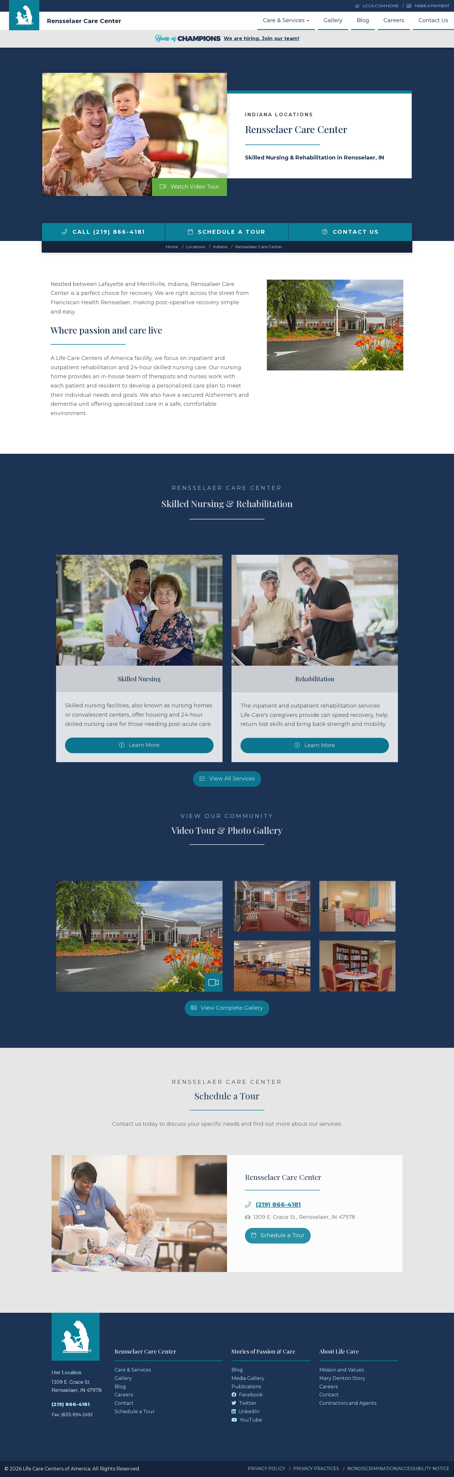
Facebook (247, 1395)
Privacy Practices (316, 1468)
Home (172, 246)
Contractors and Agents (347, 1403)
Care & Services (286, 20)
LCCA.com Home (377, 5)
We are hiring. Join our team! (227, 38)
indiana (220, 246)
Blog (363, 20)
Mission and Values (341, 1370)
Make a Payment (428, 5)
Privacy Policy (266, 1468)
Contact (124, 1403)
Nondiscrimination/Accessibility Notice (398, 1468)
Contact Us (433, 20)
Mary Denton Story (342, 1378)
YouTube (246, 1420)
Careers (394, 20)
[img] (64, 231)
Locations (195, 246)
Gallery (333, 20)
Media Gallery (247, 1378)
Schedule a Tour (227, 232)
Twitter (243, 1403)
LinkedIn (245, 1411)
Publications (246, 1386)
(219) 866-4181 (71, 1404)
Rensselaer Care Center (84, 21)
